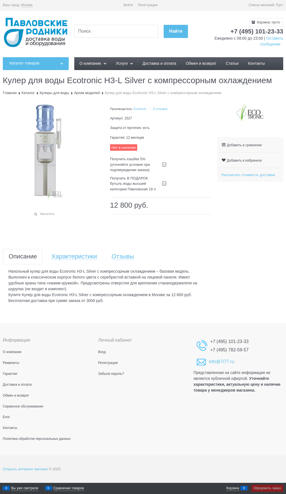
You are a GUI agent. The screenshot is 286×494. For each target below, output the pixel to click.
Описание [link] (23, 256)
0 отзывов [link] (160, 109)
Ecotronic (140, 109)
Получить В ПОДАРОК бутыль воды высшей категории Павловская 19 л (133, 183)
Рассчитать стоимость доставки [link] (248, 175)
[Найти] (176, 31)
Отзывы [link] (122, 256)
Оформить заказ (267, 488)
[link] (26, 5)
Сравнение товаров (68, 488)
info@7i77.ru (221, 361)
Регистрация (148, 5)
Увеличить (47, 213)
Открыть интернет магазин (25, 469)
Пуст (279, 5)
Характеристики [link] (74, 256)
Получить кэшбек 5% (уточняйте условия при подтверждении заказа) (130, 164)
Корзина (232, 488)
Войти (128, 5)
